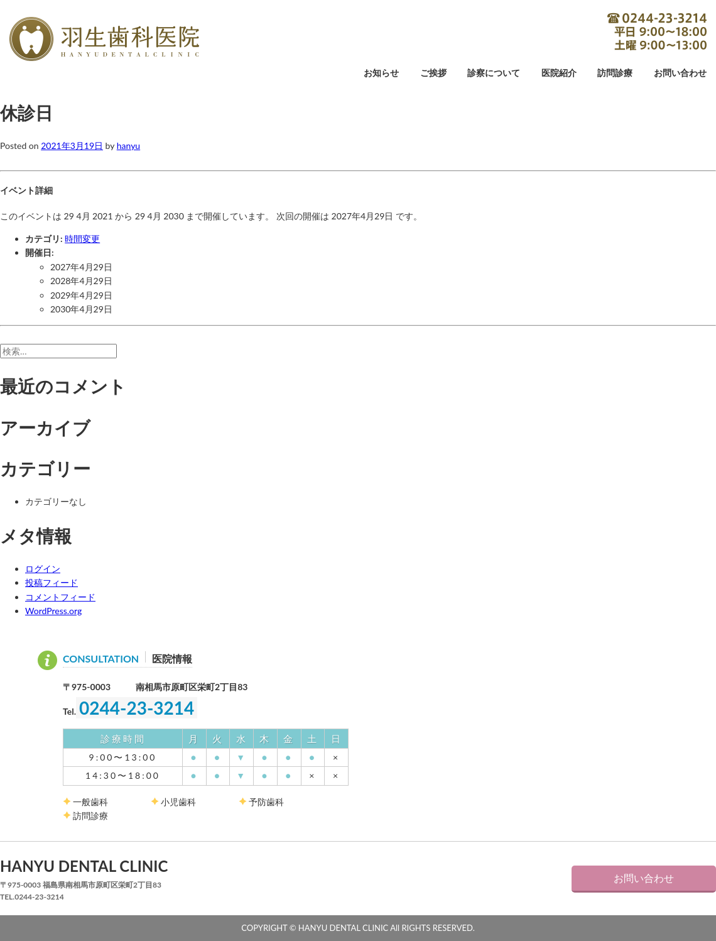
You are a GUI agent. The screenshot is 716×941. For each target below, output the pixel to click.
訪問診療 (614, 73)
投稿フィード (51, 582)
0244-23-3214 (657, 31)
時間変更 (82, 238)
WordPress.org (53, 610)
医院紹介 (559, 73)
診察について (493, 73)
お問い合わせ (680, 73)
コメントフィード (60, 597)
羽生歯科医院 (104, 39)
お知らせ (381, 73)
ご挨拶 (433, 73)
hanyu (128, 145)
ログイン (42, 568)
